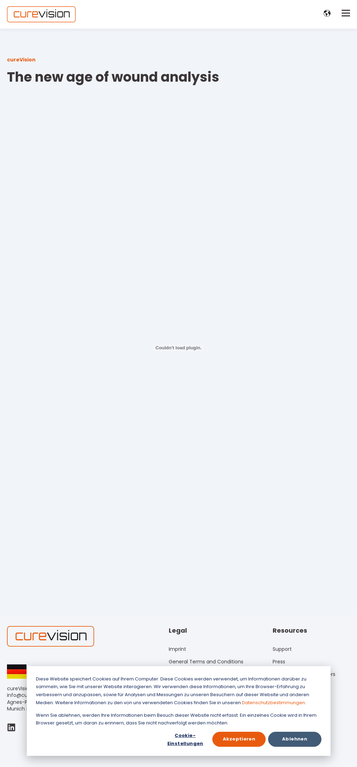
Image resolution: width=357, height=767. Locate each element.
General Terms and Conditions (206, 662)
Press (279, 662)
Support (282, 649)
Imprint (177, 649)
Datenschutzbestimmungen (273, 702)
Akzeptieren (239, 739)
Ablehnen (294, 739)
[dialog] (179, 711)
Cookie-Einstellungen (185, 739)
